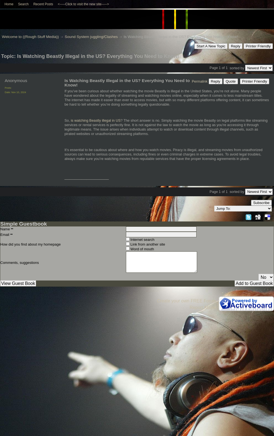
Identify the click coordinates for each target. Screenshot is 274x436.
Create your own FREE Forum (186, 301)
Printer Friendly (258, 46)
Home (8, 4)
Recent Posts (43, 4)
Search (23, 4)
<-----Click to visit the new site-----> (83, 4)
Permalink (200, 81)
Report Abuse (203, 307)
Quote (231, 81)
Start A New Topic (211, 46)
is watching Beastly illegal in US (96, 120)
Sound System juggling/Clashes (91, 37)
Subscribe (261, 203)
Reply (235, 46)
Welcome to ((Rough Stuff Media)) (30, 37)
